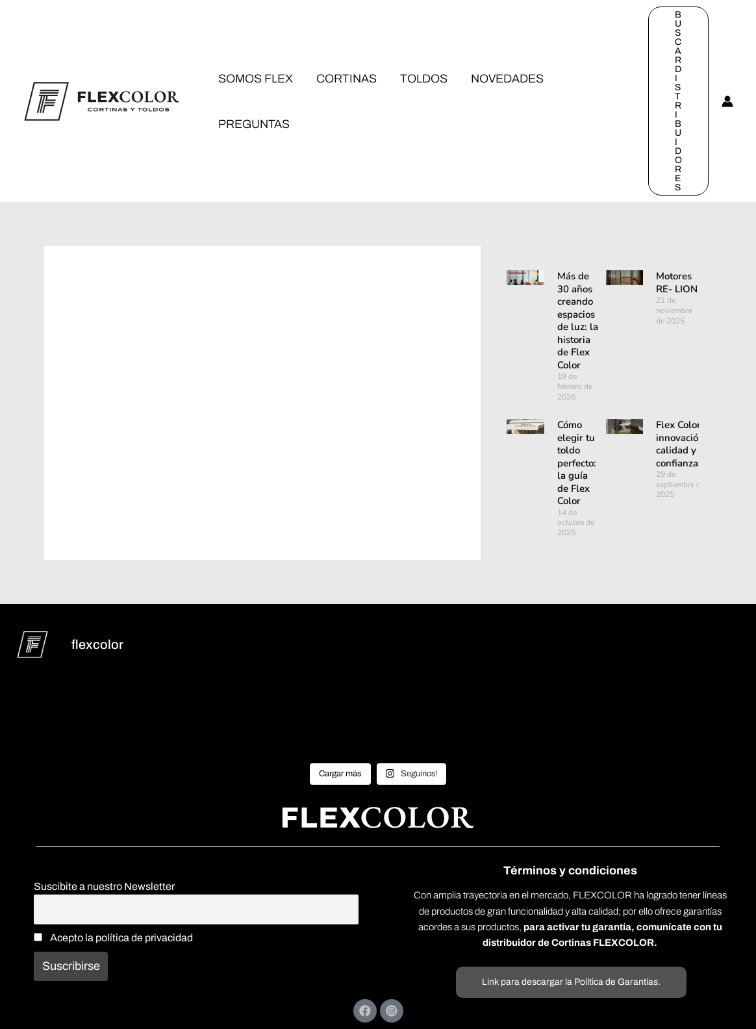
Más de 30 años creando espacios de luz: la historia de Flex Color (577, 321)
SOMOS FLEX (255, 78)
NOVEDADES (507, 78)
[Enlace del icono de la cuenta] (727, 101)
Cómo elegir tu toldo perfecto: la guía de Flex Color (576, 462)
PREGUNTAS (254, 124)
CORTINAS (346, 78)
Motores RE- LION (677, 283)
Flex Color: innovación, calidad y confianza (681, 444)
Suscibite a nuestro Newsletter (104, 886)
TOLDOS (423, 78)
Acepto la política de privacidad (113, 937)
